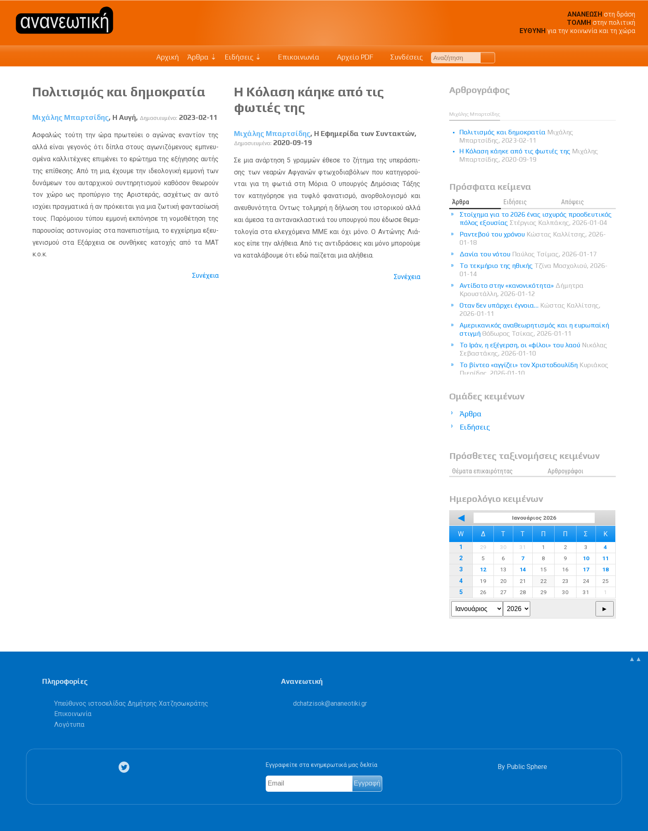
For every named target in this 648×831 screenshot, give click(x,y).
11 (605, 558)
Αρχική (167, 57)
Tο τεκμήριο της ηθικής (534, 270)
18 (605, 569)
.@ (330, 703)
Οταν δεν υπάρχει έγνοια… (530, 309)
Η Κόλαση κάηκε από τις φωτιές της (528, 155)
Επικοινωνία (294, 57)
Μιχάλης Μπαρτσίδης (70, 117)
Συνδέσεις (402, 57)
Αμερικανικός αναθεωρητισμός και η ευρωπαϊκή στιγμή (534, 329)
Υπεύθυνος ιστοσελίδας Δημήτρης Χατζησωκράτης (131, 703)
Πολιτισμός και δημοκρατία (118, 91)
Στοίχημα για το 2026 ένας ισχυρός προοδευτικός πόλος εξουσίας (536, 218)
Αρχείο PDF (350, 57)
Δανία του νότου (528, 254)
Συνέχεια (205, 275)
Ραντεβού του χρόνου (533, 238)
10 (586, 558)
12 (483, 569)
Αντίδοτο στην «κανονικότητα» (522, 290)
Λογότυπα (69, 724)
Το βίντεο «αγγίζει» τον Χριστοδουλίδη (534, 369)
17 (586, 569)
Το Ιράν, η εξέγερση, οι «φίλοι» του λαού (533, 349)
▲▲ (635, 659)
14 (522, 569)
